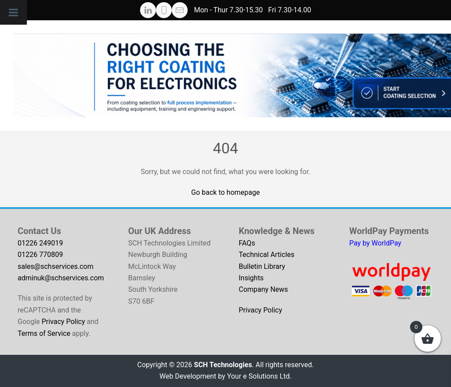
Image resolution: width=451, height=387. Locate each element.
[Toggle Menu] (13, 12)
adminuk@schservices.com (61, 278)
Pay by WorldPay (375, 243)
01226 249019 (40, 243)
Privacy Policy (63, 321)
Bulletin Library (262, 266)
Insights (251, 278)
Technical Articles (267, 254)
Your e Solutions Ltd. (259, 376)
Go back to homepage (225, 192)
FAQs (247, 243)
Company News (263, 289)
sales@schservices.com (55, 266)
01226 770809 (40, 254)
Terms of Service (44, 333)
